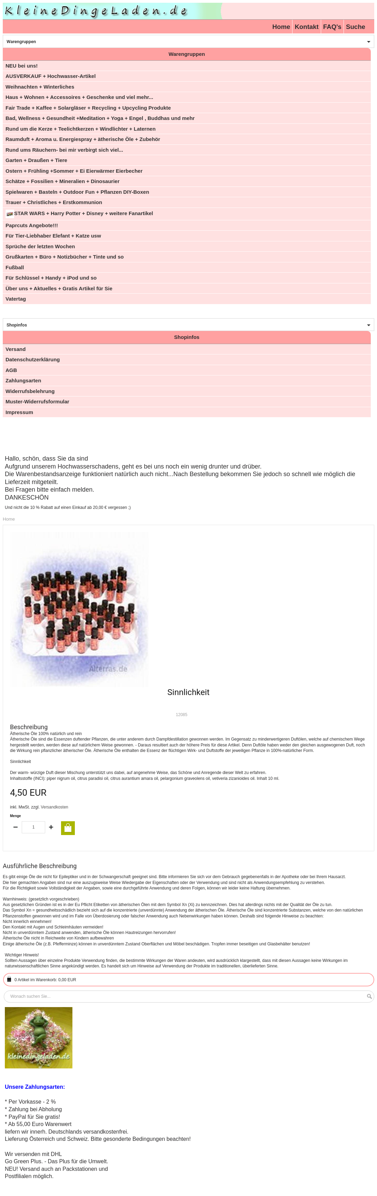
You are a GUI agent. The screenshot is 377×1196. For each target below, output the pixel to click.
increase (51, 827)
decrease (16, 827)
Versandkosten (54, 807)
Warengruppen (21, 41)
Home (281, 26)
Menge (15, 816)
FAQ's (332, 26)
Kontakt (306, 26)
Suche (355, 26)
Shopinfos (17, 325)
